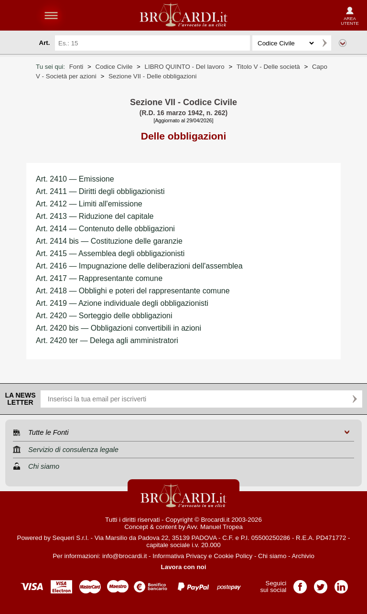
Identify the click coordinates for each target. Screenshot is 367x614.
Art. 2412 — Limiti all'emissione (89, 204)
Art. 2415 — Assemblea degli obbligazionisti (110, 253)
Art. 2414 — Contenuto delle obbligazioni (105, 229)
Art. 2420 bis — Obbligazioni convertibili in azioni (118, 328)
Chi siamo (272, 556)
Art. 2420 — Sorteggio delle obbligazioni (104, 316)
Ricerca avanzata (342, 43)
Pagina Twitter (320, 583)
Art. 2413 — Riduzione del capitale (94, 216)
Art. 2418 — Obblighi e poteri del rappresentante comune (133, 291)
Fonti (76, 66)
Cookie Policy (233, 556)
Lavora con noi (183, 567)
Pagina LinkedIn (341, 583)
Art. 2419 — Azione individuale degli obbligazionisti (122, 303)
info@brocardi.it (124, 556)
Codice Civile (114, 66)
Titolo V (268, 66)
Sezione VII (152, 76)
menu (51, 15)
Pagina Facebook (300, 583)
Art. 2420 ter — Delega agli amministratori (107, 340)
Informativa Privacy (179, 556)
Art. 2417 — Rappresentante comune (99, 278)
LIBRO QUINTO (185, 66)
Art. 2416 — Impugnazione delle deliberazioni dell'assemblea (139, 266)
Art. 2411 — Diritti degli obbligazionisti (100, 191)
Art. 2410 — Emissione (75, 179)
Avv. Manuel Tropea (215, 526)
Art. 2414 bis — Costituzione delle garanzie (109, 241)
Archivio (302, 556)
